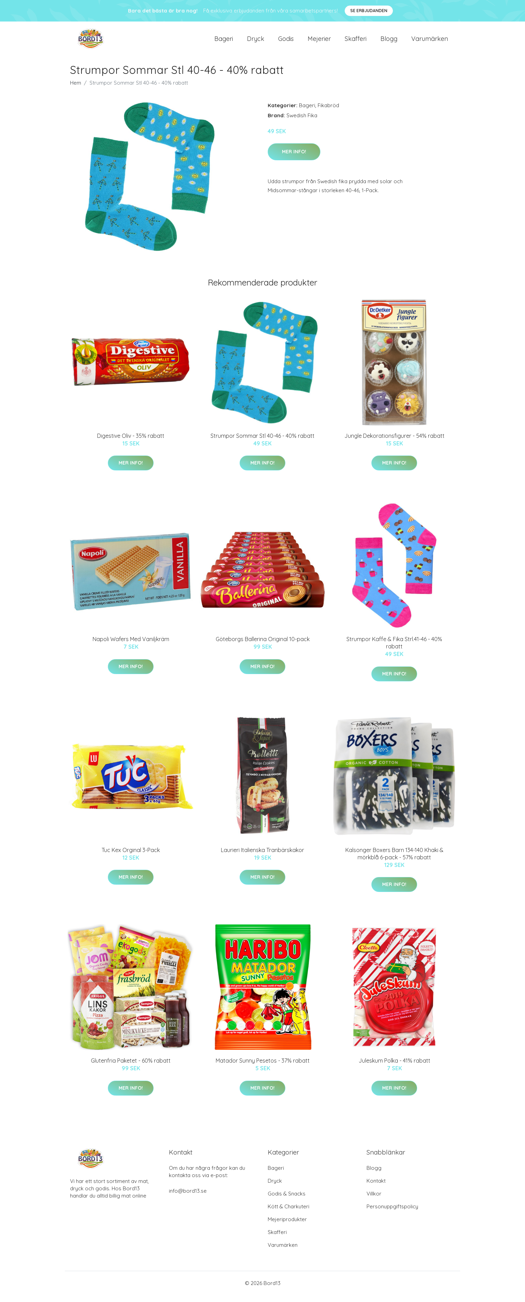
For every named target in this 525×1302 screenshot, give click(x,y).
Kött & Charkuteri (288, 1213)
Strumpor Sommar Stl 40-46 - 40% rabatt (262, 442)
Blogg (388, 42)
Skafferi (356, 42)
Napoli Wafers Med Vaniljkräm (131, 646)
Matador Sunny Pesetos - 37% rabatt (263, 1067)
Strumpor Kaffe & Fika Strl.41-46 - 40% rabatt (394, 650)
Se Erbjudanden (368, 10)
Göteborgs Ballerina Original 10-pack (263, 646)
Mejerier (319, 42)
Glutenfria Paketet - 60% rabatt (131, 1067)
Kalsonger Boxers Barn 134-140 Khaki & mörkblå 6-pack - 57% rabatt (394, 860)
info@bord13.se (188, 1197)
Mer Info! (294, 158)
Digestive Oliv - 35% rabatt (130, 442)
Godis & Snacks (286, 1200)
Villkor (374, 1200)
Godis (286, 42)
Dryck (255, 42)
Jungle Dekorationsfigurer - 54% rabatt (394, 442)
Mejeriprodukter (287, 1226)
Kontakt (376, 1187)
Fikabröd (328, 112)
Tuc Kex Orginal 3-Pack (131, 856)
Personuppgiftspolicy (392, 1213)
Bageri (223, 42)
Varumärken (429, 42)
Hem (75, 89)
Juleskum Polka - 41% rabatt (394, 1067)
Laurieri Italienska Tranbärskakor (262, 856)
